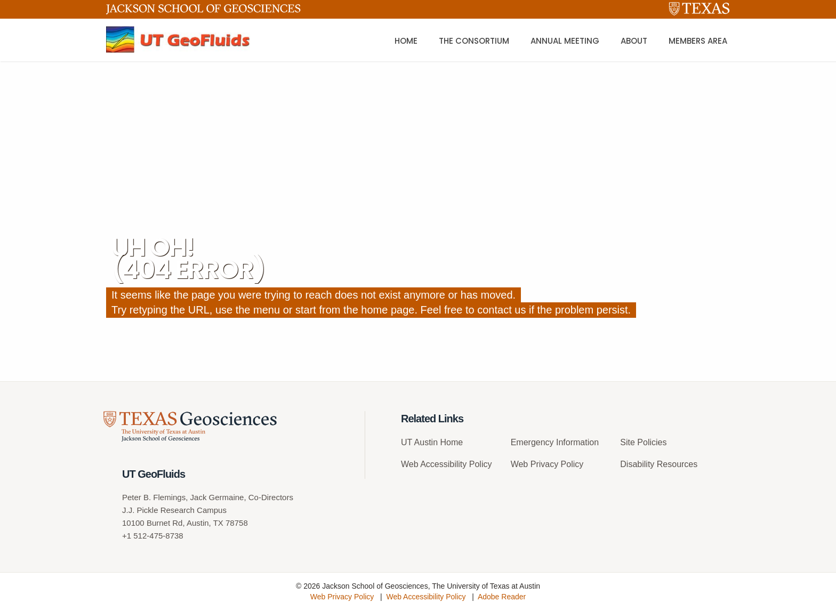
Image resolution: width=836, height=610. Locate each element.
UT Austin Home (432, 442)
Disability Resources (658, 464)
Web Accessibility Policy (446, 464)
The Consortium (474, 40)
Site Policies (643, 442)
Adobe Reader (502, 596)
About (634, 40)
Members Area (698, 40)
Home (406, 40)
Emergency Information (555, 442)
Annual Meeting (564, 40)
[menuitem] (452, 447)
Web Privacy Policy (547, 464)
